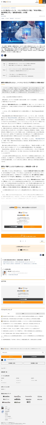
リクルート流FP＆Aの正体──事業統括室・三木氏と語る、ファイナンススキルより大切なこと (21, 326)
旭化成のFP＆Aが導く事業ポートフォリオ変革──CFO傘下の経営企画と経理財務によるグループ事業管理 (23, 316)
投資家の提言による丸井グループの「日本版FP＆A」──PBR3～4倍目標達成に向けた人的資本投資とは (22, 330)
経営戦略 (17, 378)
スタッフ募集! (7, 409)
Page (4, 69)
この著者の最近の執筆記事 (13, 274)
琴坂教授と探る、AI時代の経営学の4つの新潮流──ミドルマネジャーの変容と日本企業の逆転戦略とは (22, 321)
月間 (37, 313)
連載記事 (3, 389)
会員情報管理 (7, 411)
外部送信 (6, 419)
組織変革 (32, 378)
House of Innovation (12, 117)
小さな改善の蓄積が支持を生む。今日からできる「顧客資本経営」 (21, 76)
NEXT (42, 241)
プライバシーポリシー (8, 418)
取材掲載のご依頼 (34, 363)
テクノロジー (18, 382)
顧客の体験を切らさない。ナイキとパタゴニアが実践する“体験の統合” (22, 63)
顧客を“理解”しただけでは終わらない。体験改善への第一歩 (20, 65)
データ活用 (7, 18)
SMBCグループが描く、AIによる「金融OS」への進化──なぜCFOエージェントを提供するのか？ (21, 328)
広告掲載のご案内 (11, 363)
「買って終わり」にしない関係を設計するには (17, 74)
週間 (23, 313)
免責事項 (6, 413)
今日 (8, 313)
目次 (33, 60)
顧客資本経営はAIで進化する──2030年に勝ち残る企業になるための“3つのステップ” (19, 261)
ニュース (3, 368)
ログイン (32, 226)
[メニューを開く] (2, 2)
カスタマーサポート (17, 18)
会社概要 (6, 414)
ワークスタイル (3, 382)
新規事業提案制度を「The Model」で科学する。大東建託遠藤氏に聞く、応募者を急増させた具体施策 (22, 339)
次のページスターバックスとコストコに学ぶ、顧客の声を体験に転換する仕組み (23, 236)
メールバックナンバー (23, 223)
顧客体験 (3, 18)
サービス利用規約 (8, 416)
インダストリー (18, 380)
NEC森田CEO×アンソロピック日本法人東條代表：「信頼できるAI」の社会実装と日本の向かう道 (21, 323)
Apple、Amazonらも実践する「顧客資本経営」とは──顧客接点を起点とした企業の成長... (20, 263)
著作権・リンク (7, 408)
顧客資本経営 (12, 18)
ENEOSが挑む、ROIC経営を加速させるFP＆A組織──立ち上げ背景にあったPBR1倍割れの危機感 (21, 318)
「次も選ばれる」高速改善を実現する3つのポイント (19, 70)
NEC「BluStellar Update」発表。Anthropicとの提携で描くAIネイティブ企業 (17, 333)
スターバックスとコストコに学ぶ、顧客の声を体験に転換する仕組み (22, 69)
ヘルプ (6, 406)
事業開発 (2, 378)
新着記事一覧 (4, 372)
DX (1, 380)
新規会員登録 (13, 226)
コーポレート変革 (34, 380)
